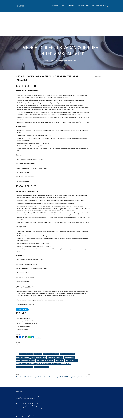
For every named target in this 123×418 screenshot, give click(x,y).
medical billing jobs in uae (67, 354)
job (56, 60)
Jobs (68, 60)
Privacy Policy (97, 6)
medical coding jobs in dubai (63, 363)
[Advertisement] (61, 24)
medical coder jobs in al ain (38, 357)
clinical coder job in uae (26, 354)
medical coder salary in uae (55, 357)
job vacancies (62, 60)
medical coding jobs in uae (41, 367)
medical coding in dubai (71, 360)
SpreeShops (32, 416)
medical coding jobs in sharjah (24, 367)
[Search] (103, 5)
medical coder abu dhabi (22, 357)
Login (88, 6)
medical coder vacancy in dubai (45, 360)
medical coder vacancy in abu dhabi (25, 360)
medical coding (59, 360)
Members (81, 6)
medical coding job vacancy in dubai (25, 363)
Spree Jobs (19, 416)
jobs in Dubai (74, 60)
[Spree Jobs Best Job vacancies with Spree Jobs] (22, 5)
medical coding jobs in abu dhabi (45, 363)
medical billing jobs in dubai (51, 354)
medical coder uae (69, 357)
